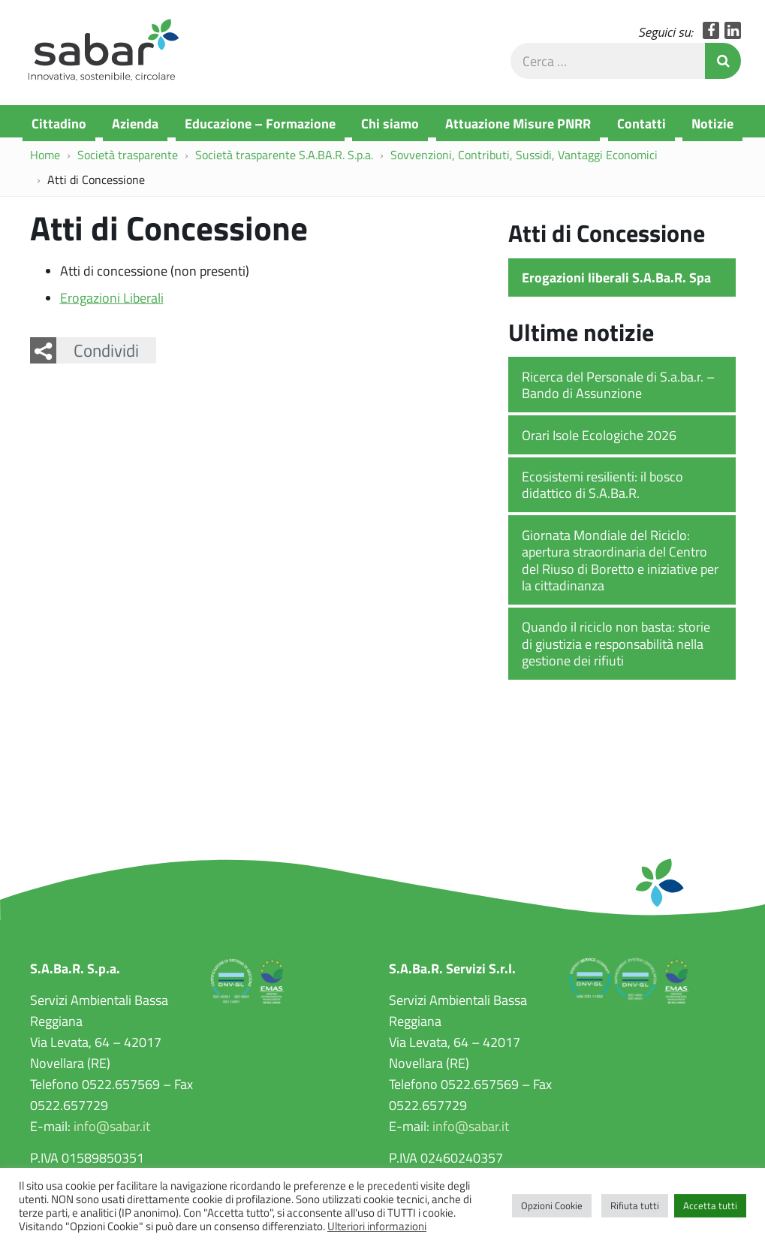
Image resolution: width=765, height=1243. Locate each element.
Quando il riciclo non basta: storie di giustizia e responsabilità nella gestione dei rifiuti (616, 648)
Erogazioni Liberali (112, 301)
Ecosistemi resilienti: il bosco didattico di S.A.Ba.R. (602, 488)
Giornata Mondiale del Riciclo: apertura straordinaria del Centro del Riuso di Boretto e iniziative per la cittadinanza (620, 564)
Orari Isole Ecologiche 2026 (599, 439)
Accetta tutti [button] (710, 1205)
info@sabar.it (112, 1130)
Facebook (711, 34)
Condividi (106, 354)
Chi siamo (390, 123)
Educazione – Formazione (260, 123)
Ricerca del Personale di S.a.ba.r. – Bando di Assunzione (618, 388)
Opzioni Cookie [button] (552, 1205)
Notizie (712, 123)
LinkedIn (733, 34)
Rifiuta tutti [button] (634, 1205)
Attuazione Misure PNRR (518, 123)
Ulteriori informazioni (376, 1225)
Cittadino (59, 123)
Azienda (135, 123)
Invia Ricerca (723, 65)
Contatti (641, 123)
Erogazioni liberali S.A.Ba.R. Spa (616, 281)
